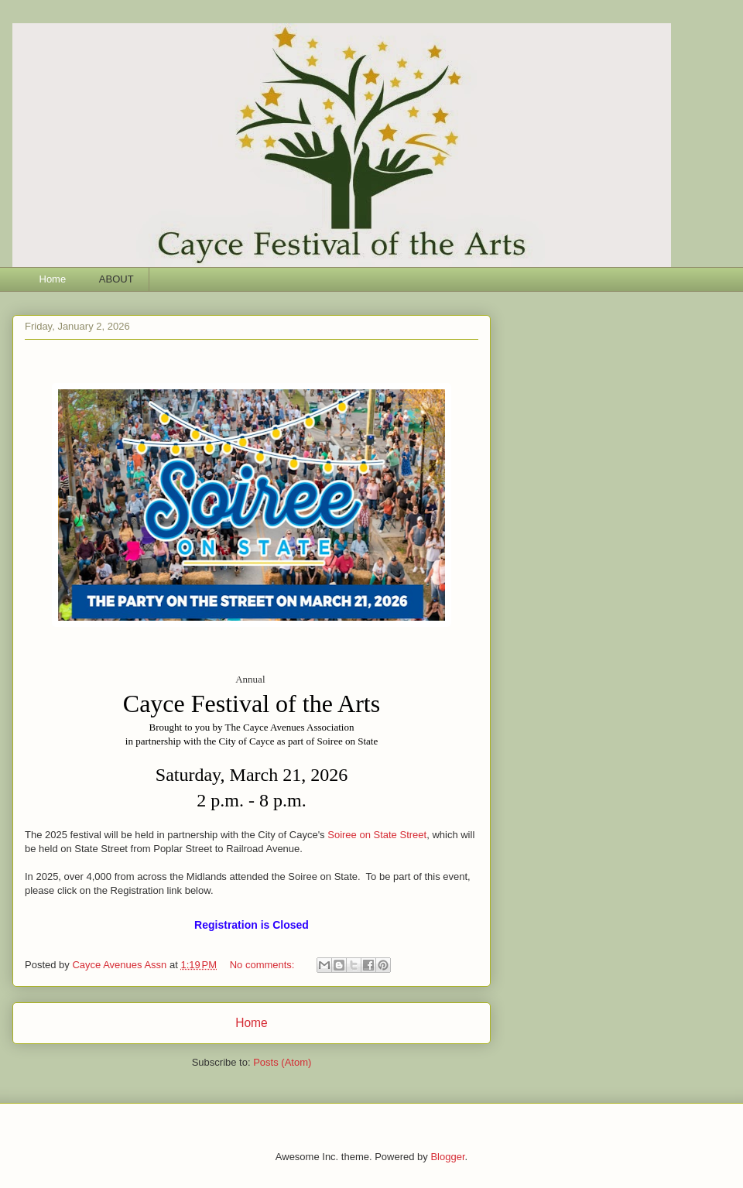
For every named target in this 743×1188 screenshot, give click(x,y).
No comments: (263, 965)
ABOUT (116, 279)
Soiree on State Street (376, 835)
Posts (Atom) (282, 1062)
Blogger (447, 1156)
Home (53, 279)
